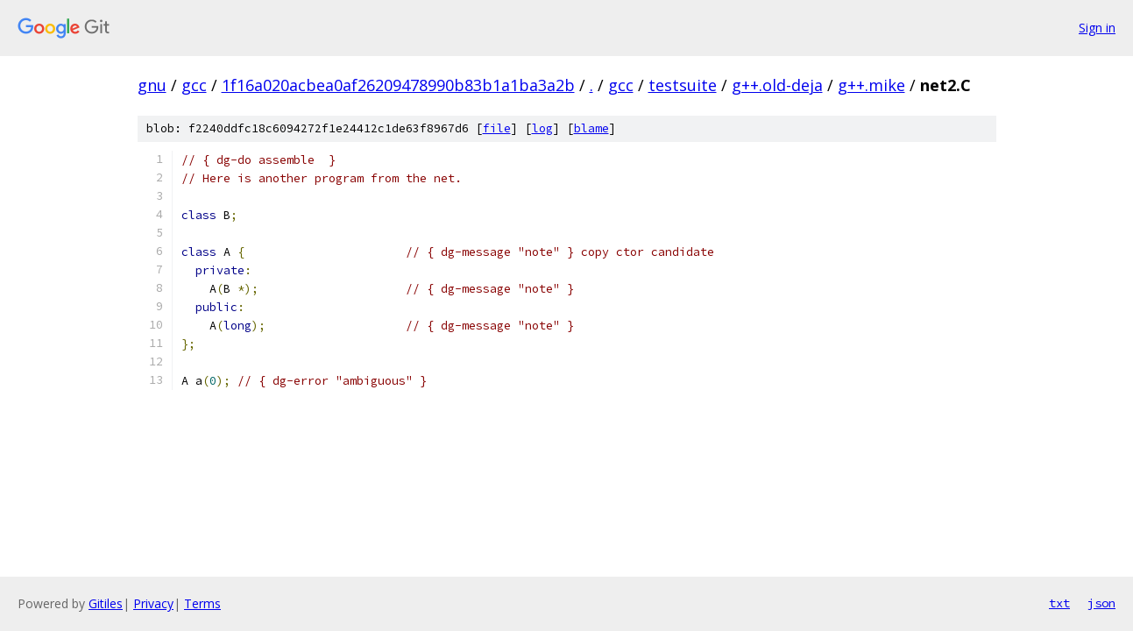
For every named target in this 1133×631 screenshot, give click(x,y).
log (542, 128)
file (497, 128)
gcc (194, 85)
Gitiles (106, 603)
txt (1059, 603)
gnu (152, 85)
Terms (202, 603)
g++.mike (871, 85)
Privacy (153, 603)
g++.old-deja (777, 85)
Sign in (1097, 27)
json (1101, 603)
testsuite (682, 85)
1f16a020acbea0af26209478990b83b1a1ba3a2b (398, 85)
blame (591, 128)
